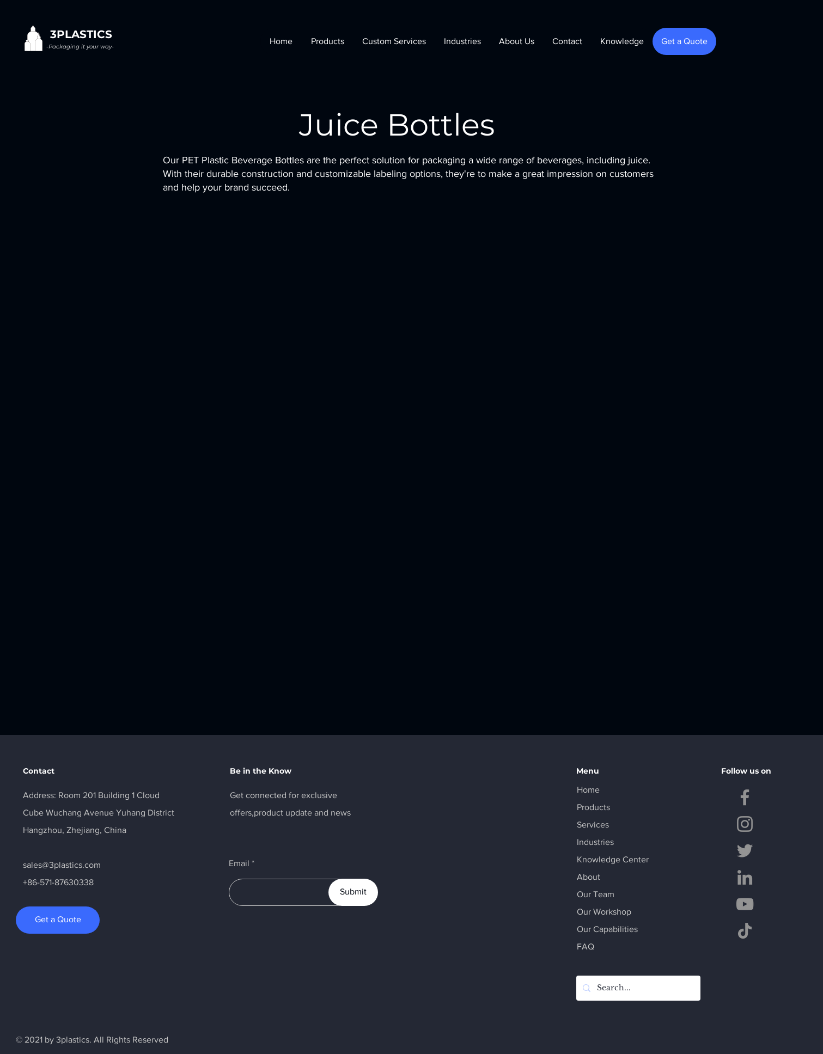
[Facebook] (744, 797)
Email (239, 863)
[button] (327, 41)
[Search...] (637, 988)
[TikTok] (744, 930)
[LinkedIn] (744, 877)
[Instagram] (744, 824)
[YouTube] (744, 904)
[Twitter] (744, 850)
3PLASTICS (81, 34)
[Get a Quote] (684, 41)
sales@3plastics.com (62, 864)
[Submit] (353, 892)
